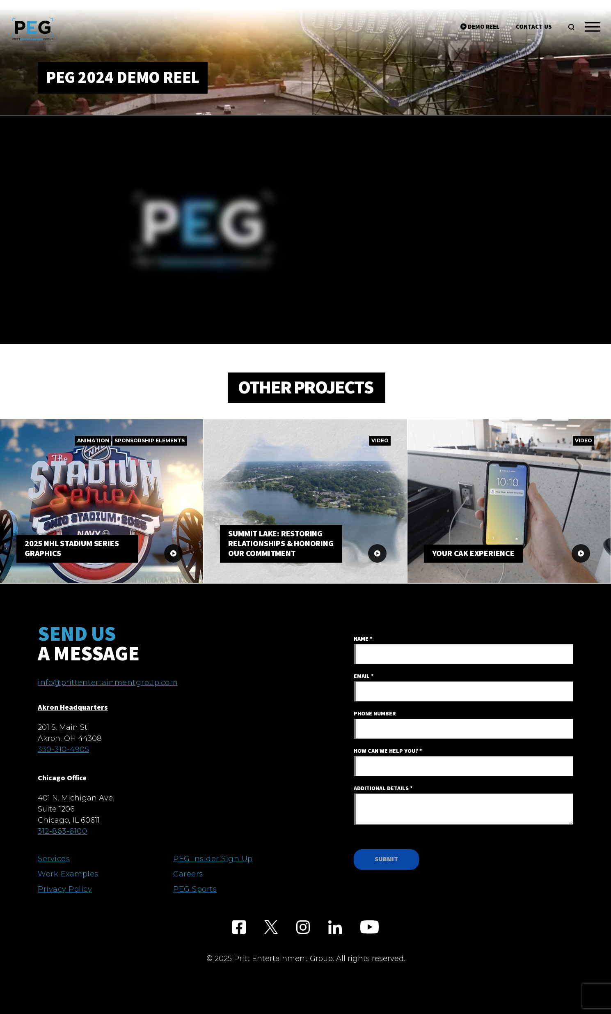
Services (54, 858)
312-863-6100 (62, 831)
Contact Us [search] (534, 27)
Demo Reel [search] (479, 27)
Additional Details (383, 788)
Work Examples (68, 873)
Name (363, 639)
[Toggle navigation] (593, 28)
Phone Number (375, 714)
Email (364, 676)
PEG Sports (195, 889)
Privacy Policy (65, 889)
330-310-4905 (63, 749)
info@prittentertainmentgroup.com (108, 682)
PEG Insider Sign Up (213, 858)
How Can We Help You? (388, 751)
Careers (188, 873)
